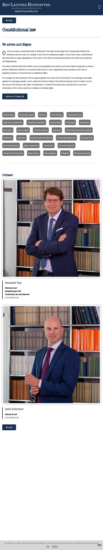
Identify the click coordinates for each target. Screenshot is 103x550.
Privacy (54, 547)
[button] (99, 7)
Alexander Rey (13, 282)
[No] (99, 545)
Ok (48, 547)
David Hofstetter (14, 409)
